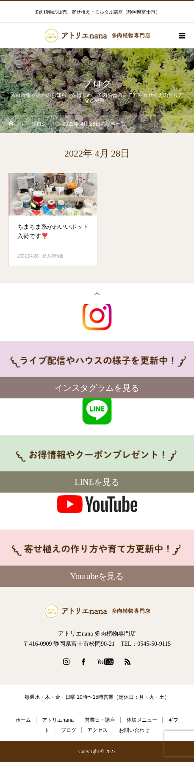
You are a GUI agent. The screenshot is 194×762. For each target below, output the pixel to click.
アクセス (97, 730)
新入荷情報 (53, 256)
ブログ (68, 730)
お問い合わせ (134, 730)
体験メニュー (142, 720)
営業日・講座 (100, 720)
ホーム (23, 720)
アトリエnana (58, 720)
